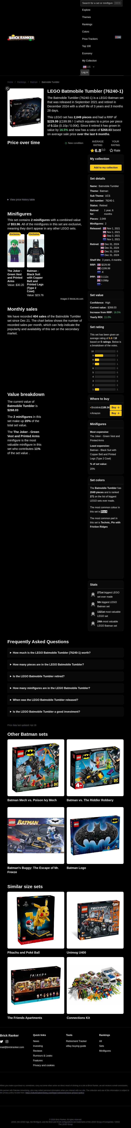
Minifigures (105, 1051)
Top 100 (86, 46)
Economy (87, 53)
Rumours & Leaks (42, 1055)
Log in (85, 72)
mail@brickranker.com (12, 1047)
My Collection (89, 60)
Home (10, 82)
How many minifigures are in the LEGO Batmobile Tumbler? (51, 688)
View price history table (22, 199)
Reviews (37, 1051)
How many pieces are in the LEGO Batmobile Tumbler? (48, 664)
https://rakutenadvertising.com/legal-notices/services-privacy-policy (54, 1093)
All (100, 1041)
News (36, 1041)
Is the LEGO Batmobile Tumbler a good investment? (46, 711)
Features (38, 1060)
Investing (38, 1046)
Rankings (87, 24)
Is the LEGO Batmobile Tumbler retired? (39, 676)
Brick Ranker (9, 1035)
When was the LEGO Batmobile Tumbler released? (45, 699)
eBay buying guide (76, 1046)
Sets (101, 1046)
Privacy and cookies (44, 1065)
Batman (34, 82)
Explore (86, 10)
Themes (86, 17)
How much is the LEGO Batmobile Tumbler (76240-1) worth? (52, 652)
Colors (85, 31)
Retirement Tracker (76, 1041)
